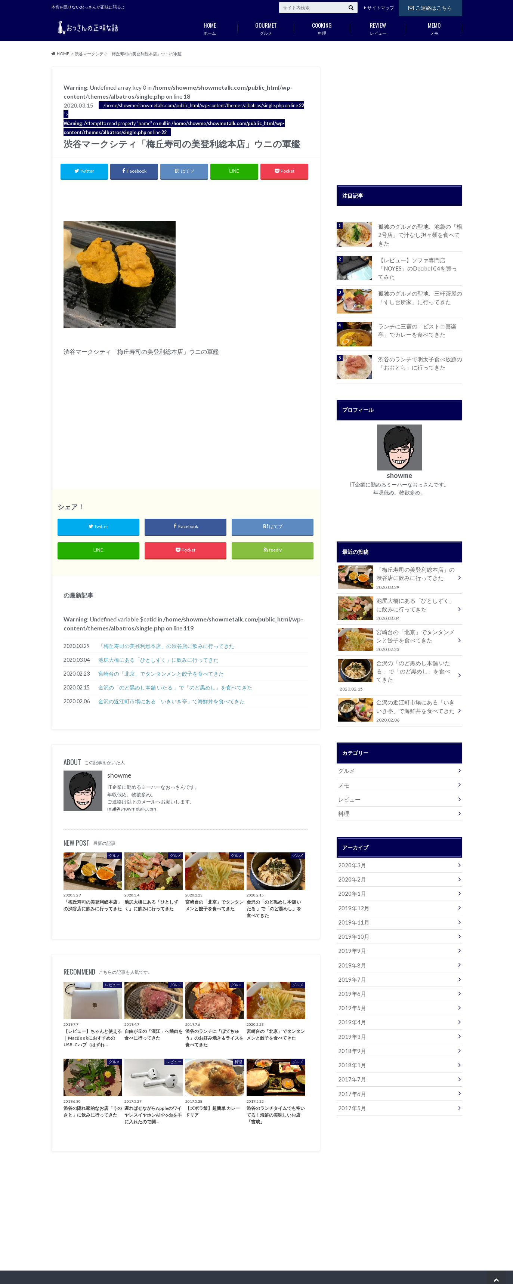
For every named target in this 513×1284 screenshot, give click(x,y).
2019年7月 (351, 958)
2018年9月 (351, 1027)
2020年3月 (351, 848)
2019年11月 (352, 903)
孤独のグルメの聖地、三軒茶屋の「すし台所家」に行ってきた (417, 295)
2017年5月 (351, 1083)
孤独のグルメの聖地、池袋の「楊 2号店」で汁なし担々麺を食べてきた (420, 230)
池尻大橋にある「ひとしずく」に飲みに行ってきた (158, 661)
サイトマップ (380, 7)
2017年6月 (351, 1069)
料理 (322, 27)
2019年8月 (351, 944)
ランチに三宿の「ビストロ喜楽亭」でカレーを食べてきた (420, 328)
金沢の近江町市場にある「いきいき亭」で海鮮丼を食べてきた (171, 702)
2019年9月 (351, 930)
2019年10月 (352, 917)
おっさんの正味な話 (343, 1273)
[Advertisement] (185, 199)
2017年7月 (351, 1055)
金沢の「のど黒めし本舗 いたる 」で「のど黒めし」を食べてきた (175, 688)
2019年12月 (352, 889)
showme (119, 776)
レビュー (378, 27)
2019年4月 (351, 1000)
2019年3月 (351, 1013)
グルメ (266, 27)
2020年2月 (351, 861)
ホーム (210, 27)
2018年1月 (351, 1041)
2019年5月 (351, 986)
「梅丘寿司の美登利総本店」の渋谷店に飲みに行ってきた (166, 647)
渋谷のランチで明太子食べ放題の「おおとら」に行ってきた (417, 361)
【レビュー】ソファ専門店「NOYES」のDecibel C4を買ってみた (418, 267)
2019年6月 (351, 972)
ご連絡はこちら (430, 7)
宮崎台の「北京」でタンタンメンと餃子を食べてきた (161, 675)
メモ (434, 27)
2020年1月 (351, 875)
